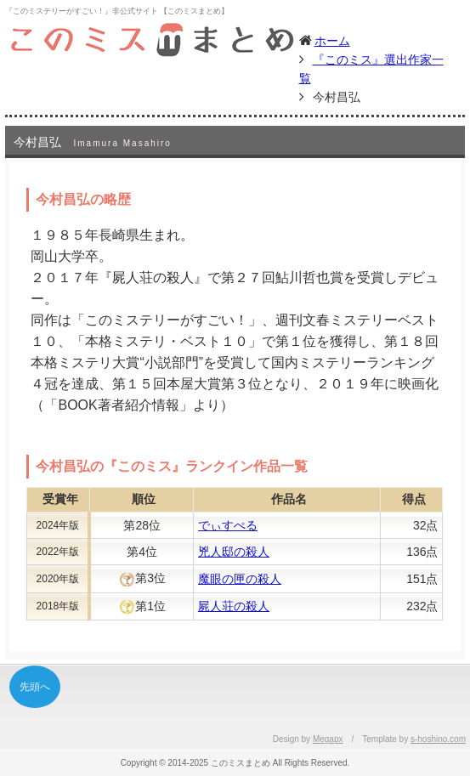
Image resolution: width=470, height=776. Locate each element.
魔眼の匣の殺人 (239, 579)
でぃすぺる (228, 525)
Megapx (328, 739)
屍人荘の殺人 (233, 606)
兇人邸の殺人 (233, 551)
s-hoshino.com (438, 739)
